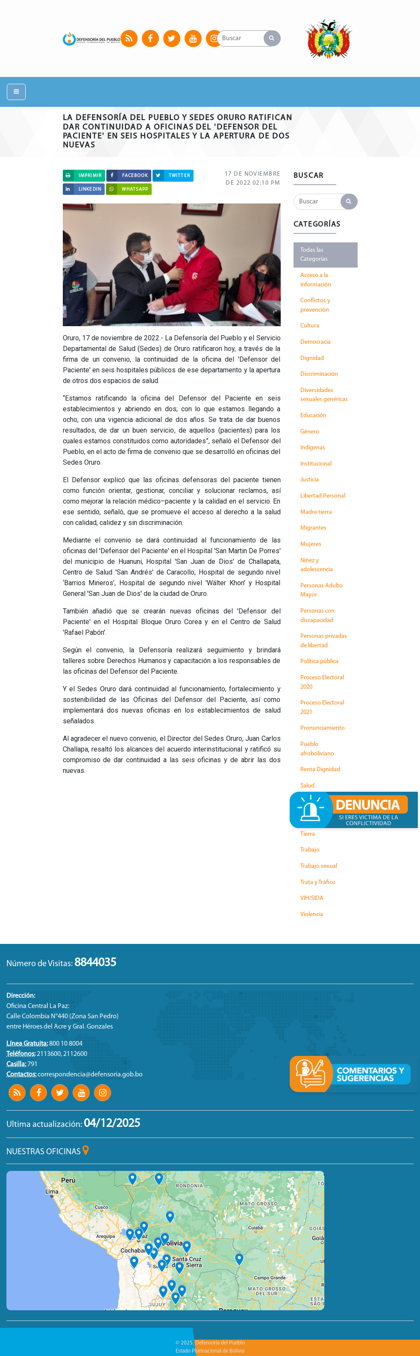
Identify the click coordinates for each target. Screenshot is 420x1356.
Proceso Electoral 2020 (322, 682)
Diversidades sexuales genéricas (324, 395)
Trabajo (310, 850)
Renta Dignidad (320, 769)
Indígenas (312, 448)
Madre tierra (316, 512)
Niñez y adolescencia (316, 565)
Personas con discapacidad (317, 616)
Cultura (309, 326)
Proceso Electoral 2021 (322, 708)
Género (309, 432)
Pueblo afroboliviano (317, 749)
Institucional (316, 464)
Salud (307, 786)
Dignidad (312, 358)
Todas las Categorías (314, 255)
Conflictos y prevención (315, 305)
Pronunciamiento (322, 728)
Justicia (309, 480)
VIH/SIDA (311, 898)
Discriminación (319, 374)
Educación (313, 416)
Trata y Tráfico (317, 882)
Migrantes (313, 528)
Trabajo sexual (318, 866)
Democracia (315, 342)
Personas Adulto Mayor (321, 590)
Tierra (307, 834)
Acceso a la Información (315, 280)
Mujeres (310, 544)
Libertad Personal (322, 496)
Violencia (311, 914)
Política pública (319, 661)
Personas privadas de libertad (323, 641)
